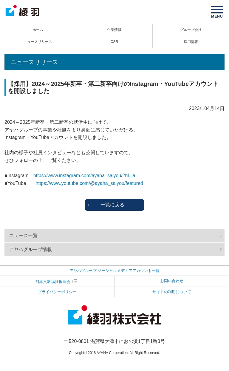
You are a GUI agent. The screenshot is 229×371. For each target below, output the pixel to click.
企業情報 (114, 30)
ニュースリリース (38, 42)
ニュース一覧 (23, 235)
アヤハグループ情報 (30, 249)
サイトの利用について (171, 292)
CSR (114, 42)
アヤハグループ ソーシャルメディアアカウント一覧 (114, 270)
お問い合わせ (171, 281)
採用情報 (191, 42)
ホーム (38, 30)
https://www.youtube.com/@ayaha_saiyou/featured (89, 183)
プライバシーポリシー (57, 292)
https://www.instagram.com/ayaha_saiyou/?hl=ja (84, 175)
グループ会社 (191, 30)
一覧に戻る (112, 204)
